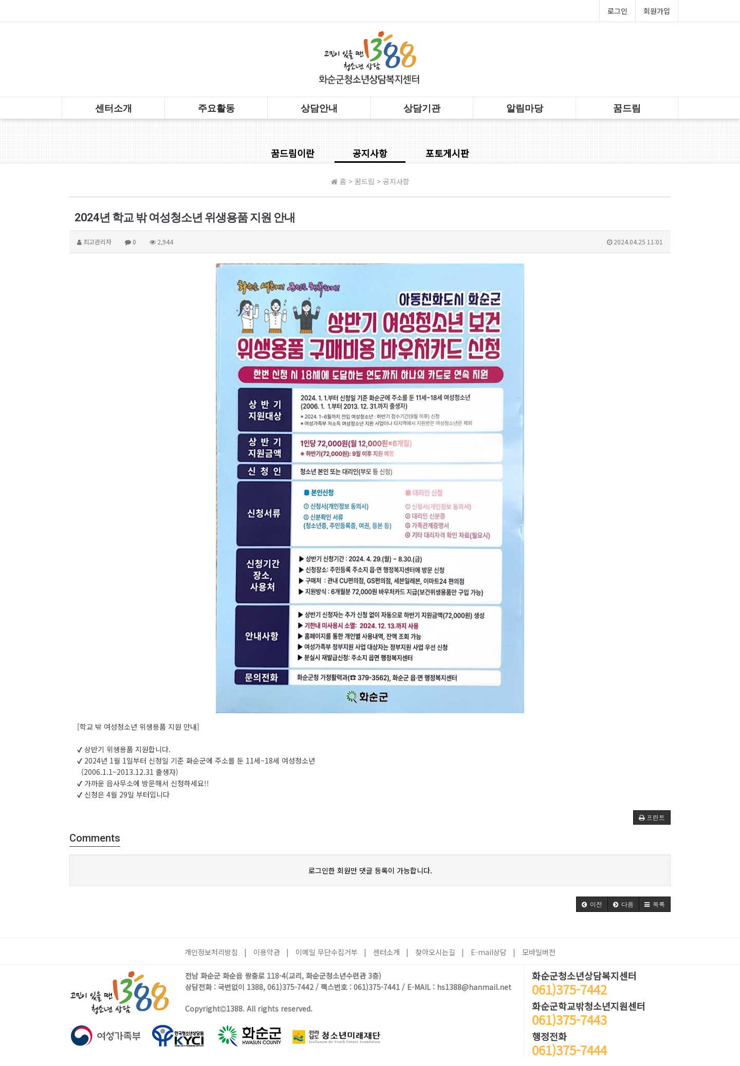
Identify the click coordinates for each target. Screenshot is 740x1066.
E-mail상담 (489, 952)
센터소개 (113, 108)
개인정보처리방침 (211, 952)
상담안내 (319, 108)
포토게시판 (447, 153)
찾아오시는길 (435, 952)
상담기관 (421, 108)
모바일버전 (539, 952)
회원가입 (656, 11)
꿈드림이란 (292, 153)
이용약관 (266, 952)
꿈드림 (627, 108)
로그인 (617, 11)
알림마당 (524, 108)
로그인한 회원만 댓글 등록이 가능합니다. (370, 870)
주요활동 (216, 108)
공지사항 (370, 153)
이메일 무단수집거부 (326, 952)
